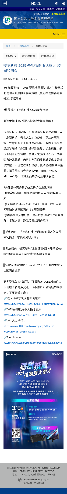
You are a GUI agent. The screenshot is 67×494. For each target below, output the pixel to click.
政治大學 (40, 9)
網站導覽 (60, 9)
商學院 (50, 9)
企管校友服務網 (41, 13)
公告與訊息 (23, 46)
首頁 (32, 9)
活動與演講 (47, 56)
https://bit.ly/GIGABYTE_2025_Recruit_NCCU (29, 315)
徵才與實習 (28, 56)
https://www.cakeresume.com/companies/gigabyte (32, 342)
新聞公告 (11, 56)
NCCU (36, 3)
